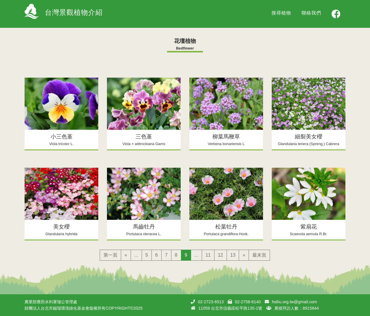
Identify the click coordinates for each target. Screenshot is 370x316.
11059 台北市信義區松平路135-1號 (230, 308)
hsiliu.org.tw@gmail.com (294, 301)
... (136, 255)
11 (208, 255)
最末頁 (259, 255)
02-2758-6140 (248, 301)
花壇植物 (185, 41)
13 (233, 255)
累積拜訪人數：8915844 (296, 308)
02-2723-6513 (211, 301)
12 (220, 255)
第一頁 (110, 255)
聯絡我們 (311, 12)
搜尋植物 (281, 12)
